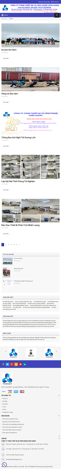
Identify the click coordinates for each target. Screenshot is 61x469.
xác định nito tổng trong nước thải (45, 326)
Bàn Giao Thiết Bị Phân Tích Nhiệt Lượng (20, 225)
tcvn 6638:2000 (17, 307)
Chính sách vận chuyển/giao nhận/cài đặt (13, 424)
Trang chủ (5, 398)
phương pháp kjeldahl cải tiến (48, 322)
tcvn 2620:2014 (7, 307)
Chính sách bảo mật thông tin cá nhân (12, 427)
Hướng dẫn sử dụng (7, 412)
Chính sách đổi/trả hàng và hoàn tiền (11, 430)
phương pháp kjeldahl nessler (20, 305)
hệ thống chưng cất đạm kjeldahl (36, 303)
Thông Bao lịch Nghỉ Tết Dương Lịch (18, 137)
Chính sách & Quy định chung (10, 419)
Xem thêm (6, 58)
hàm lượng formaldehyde (19, 303)
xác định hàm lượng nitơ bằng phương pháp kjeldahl (36, 307)
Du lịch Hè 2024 (8, 50)
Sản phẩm (5, 404)
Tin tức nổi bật (8, 254)
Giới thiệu (4, 401)
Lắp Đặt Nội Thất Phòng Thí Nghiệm (18, 181)
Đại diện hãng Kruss (8, 301)
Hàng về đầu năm (9, 93)
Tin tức (4, 406)
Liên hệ (4, 409)
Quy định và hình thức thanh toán (11, 421)
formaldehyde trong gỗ (40, 301)
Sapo (51, 466)
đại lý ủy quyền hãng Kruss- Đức (23, 301)
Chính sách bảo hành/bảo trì (9, 432)
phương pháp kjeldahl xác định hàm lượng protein (43, 305)
